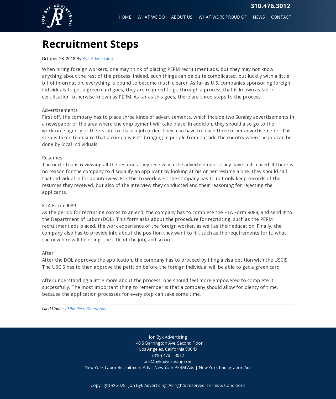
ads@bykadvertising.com (168, 361)
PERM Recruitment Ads (85, 309)
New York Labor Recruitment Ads (117, 367)
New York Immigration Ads (225, 367)
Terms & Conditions (225, 385)
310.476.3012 (270, 5)
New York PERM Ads (174, 367)
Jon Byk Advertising (57, 18)
